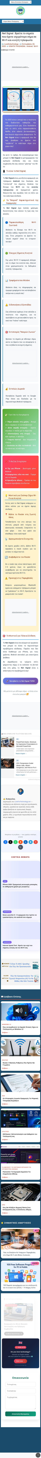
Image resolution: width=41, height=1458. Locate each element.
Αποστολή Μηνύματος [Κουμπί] (20, 1414)
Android (30, 46)
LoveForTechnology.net (22, 801)
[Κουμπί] (20, 847)
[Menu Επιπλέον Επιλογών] (20, 2)
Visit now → (20, 1361)
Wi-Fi (36, 46)
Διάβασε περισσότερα (14, 1332)
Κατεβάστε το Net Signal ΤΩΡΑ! (20, 681)
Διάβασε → (6, 1032)
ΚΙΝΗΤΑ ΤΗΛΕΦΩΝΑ (17, 46)
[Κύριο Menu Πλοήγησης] (13, 21)
